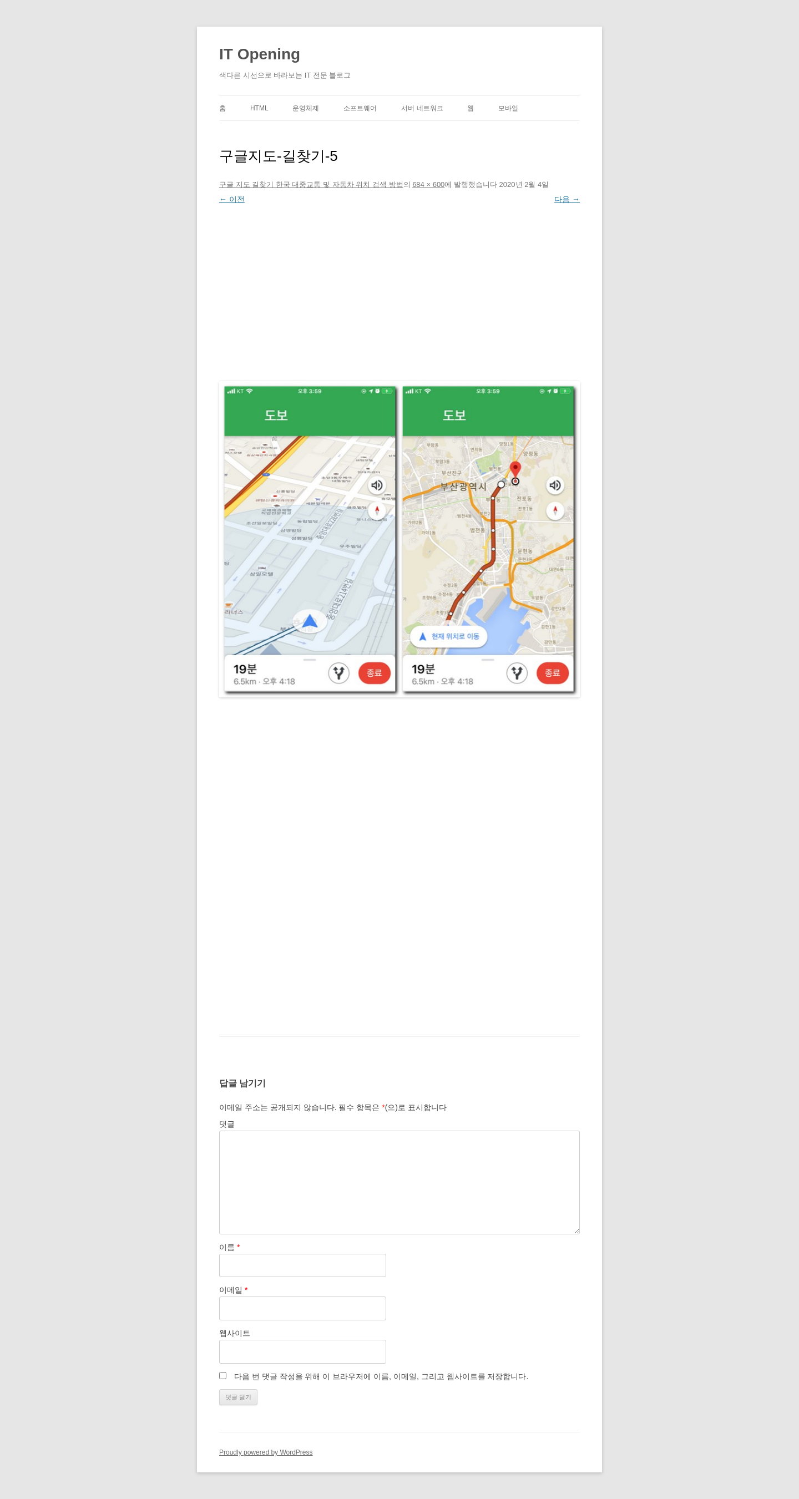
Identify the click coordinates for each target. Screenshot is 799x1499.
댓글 (227, 1124)
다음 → (567, 199)
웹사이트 (234, 1333)
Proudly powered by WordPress (266, 1452)
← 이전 (232, 199)
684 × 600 (428, 184)
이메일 (233, 1289)
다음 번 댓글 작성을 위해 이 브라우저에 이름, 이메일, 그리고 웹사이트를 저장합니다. (381, 1376)
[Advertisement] (399, 290)
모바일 (508, 108)
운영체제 (305, 108)
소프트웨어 (360, 108)
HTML (259, 108)
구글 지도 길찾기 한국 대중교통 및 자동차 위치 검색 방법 (311, 184)
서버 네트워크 (422, 108)
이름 (229, 1247)
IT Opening (259, 54)
